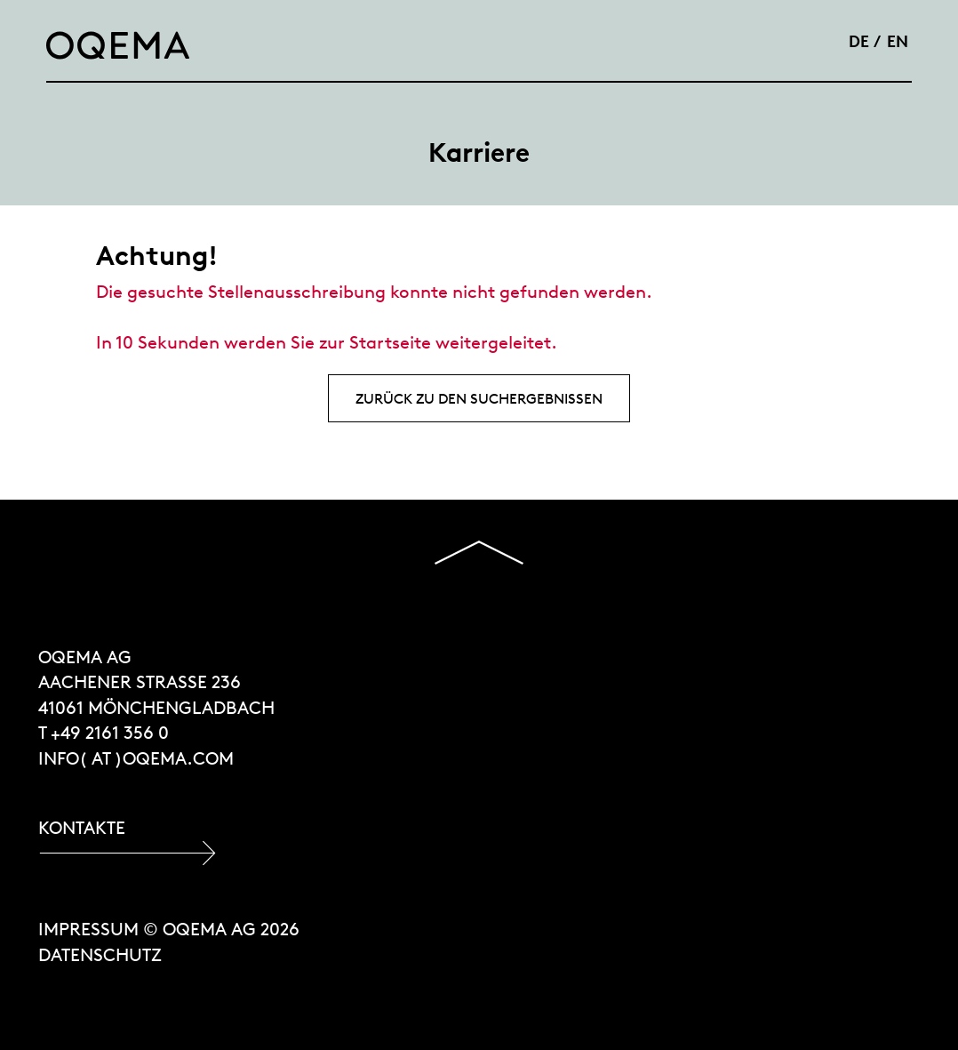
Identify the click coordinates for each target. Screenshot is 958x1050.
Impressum (88, 929)
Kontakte (81, 827)
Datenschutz (100, 954)
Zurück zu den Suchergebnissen (479, 398)
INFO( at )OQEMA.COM (136, 758)
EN (897, 41)
